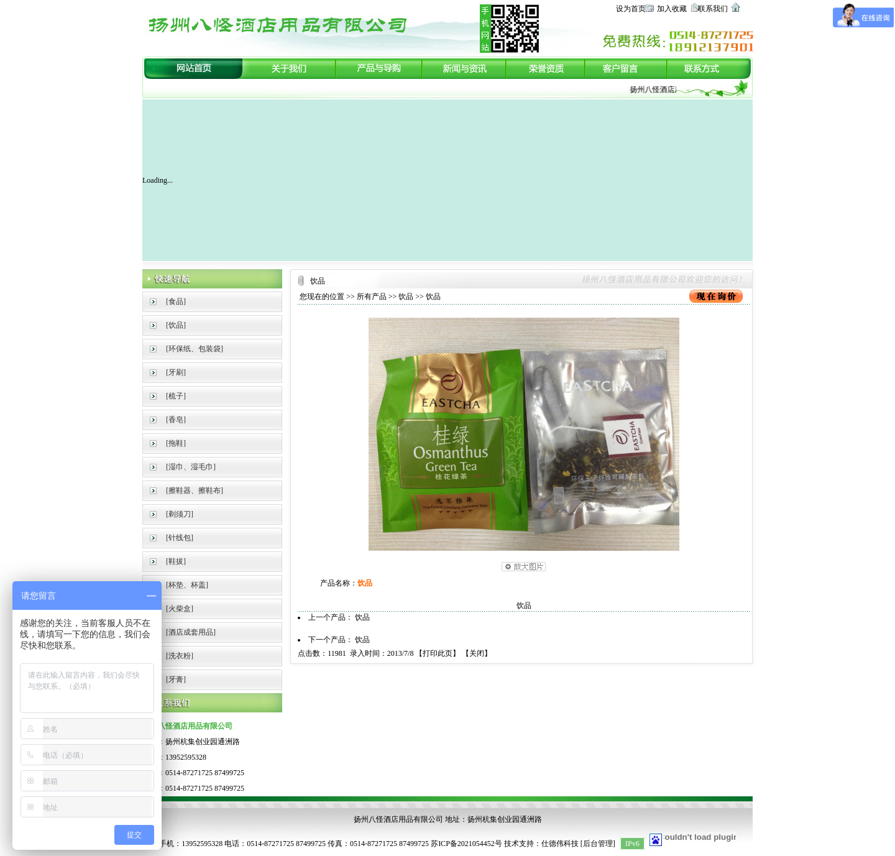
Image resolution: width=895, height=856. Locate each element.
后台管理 (598, 843)
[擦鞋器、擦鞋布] (194, 490)
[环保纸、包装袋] (194, 348)
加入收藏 (672, 8)
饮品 (405, 296)
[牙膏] (176, 679)
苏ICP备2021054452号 (466, 843)
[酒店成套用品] (191, 632)
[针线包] (179, 537)
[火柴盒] (179, 608)
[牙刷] (176, 372)
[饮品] (176, 325)
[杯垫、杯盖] (187, 585)
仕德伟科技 (560, 843)
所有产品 (372, 296)
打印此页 (437, 653)
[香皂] (176, 419)
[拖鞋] (176, 443)
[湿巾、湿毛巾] (191, 467)
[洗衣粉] (179, 655)
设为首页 (631, 8)
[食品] (176, 301)
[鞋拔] (176, 561)
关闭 (476, 653)
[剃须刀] (179, 514)
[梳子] (176, 396)
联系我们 (713, 8)
